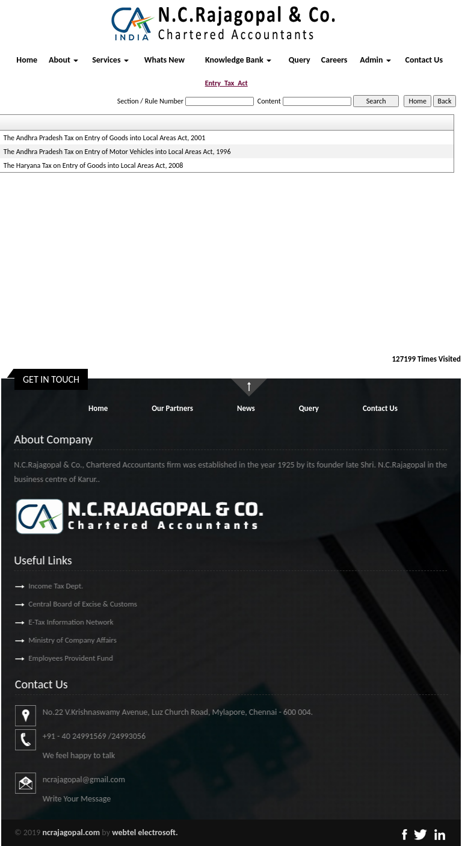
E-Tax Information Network (53, 621)
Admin (375, 60)
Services (110, 60)
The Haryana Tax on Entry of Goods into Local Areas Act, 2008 (93, 165)
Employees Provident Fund (53, 657)
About (63, 60)
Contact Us (424, 60)
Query (299, 60)
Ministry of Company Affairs (55, 639)
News (246, 408)
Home (26, 60)
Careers (334, 60)
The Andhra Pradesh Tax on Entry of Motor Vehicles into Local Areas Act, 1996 (117, 151)
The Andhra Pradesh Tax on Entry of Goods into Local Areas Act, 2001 (104, 138)
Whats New (164, 60)
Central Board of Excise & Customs (65, 603)
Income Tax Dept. (38, 585)
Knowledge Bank (238, 60)
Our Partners (172, 408)
